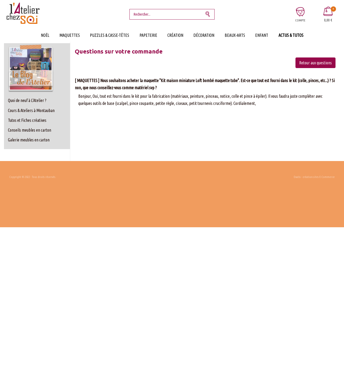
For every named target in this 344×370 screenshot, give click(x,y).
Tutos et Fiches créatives (27, 120)
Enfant (261, 35)
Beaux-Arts (235, 35)
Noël (45, 35)
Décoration (203, 35)
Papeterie (148, 35)
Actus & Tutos (290, 35)
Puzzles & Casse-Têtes (109, 35)
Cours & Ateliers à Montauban (31, 110)
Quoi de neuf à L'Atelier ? (27, 100)
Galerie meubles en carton (29, 139)
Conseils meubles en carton (29, 130)
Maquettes (69, 35)
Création (175, 35)
